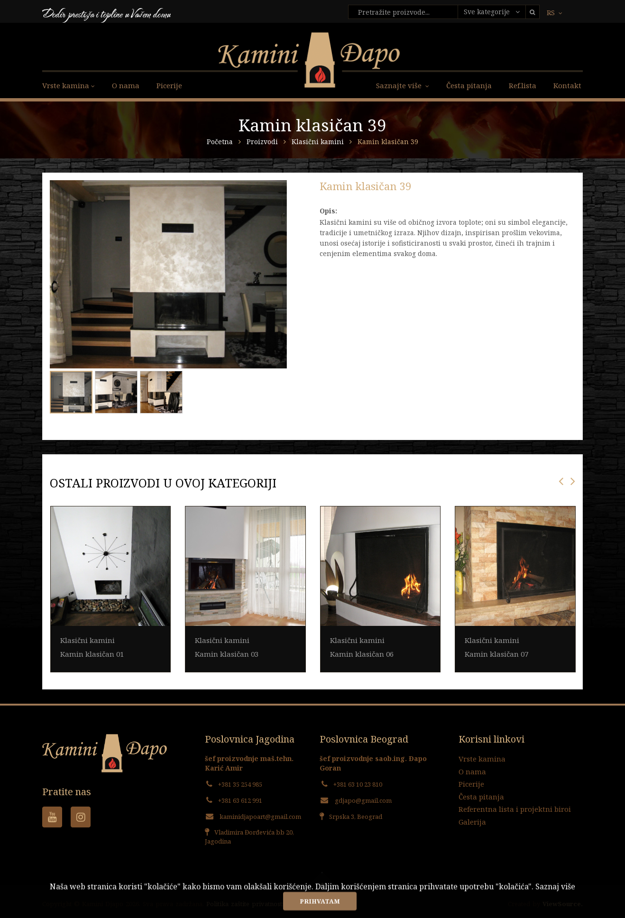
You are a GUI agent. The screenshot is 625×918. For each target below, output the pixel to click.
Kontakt (567, 85)
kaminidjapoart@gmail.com (260, 816)
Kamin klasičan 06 (362, 654)
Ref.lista (522, 85)
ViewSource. (562, 904)
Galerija (472, 821)
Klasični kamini (319, 141)
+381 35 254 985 (240, 784)
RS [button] (554, 12)
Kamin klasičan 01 (92, 654)
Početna (220, 141)
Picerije (169, 85)
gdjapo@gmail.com (363, 800)
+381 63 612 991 (240, 800)
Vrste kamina (482, 758)
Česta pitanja (469, 85)
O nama (125, 85)
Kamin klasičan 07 (496, 654)
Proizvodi (263, 141)
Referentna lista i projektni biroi (515, 809)
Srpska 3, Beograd (355, 816)
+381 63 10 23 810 (357, 784)
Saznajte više (402, 85)
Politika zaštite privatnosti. (245, 904)
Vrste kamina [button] (68, 85)
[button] (278, 188)
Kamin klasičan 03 (226, 654)
